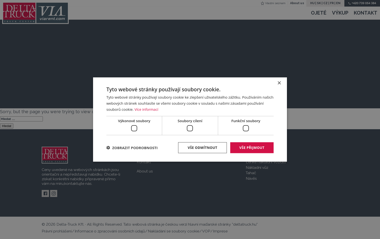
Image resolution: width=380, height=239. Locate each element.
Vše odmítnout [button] (202, 147)
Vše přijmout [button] (251, 147)
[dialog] (190, 119)
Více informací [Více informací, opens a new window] (146, 109)
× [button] (279, 83)
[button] (132, 147)
